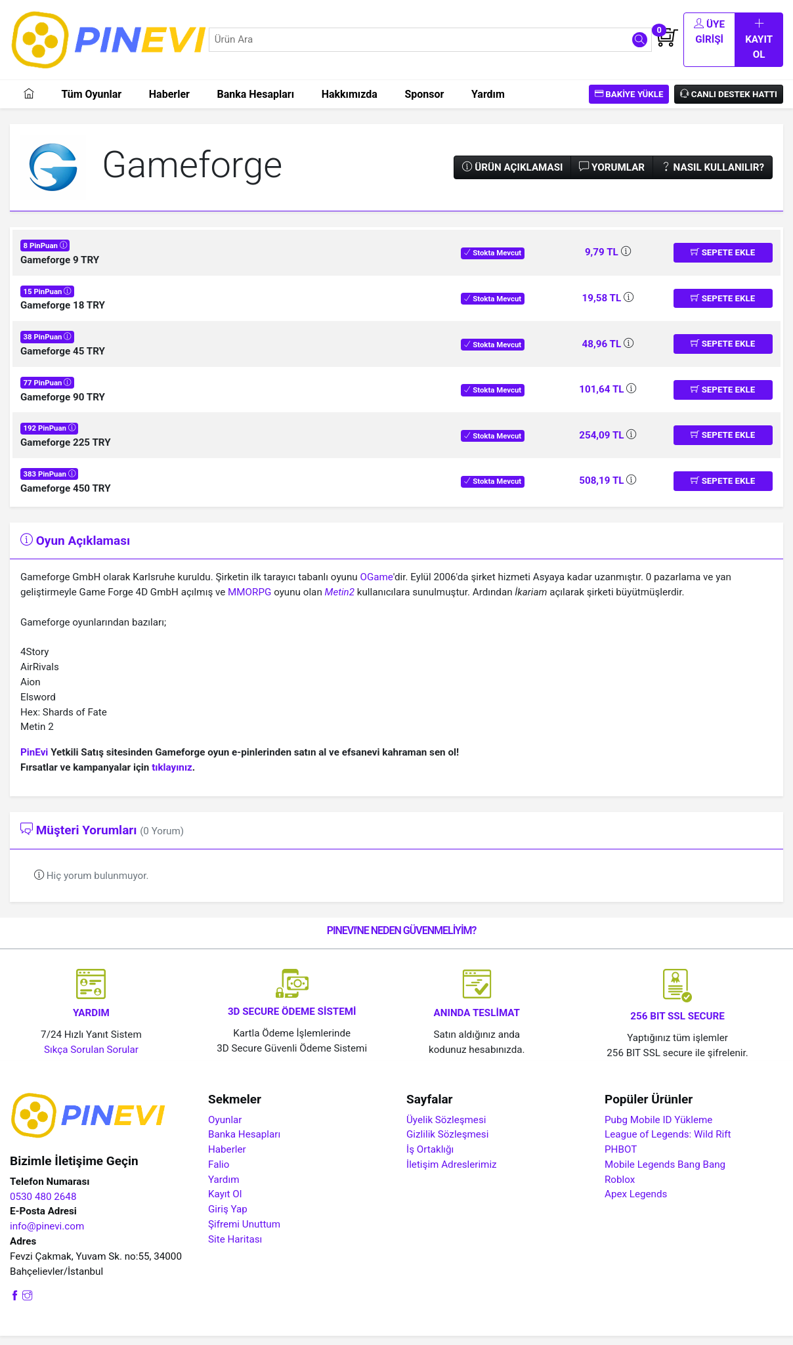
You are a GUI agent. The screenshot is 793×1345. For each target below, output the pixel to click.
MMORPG (249, 601)
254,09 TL (602, 444)
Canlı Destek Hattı (728, 103)
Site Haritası (235, 1248)
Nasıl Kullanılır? (712, 176)
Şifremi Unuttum (244, 1233)
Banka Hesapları (255, 102)
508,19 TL (602, 490)
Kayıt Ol (747, 44)
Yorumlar (612, 176)
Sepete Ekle (723, 262)
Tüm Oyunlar (91, 102)
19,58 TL (603, 307)
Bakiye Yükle (629, 103)
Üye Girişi (673, 44)
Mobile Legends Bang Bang (665, 1174)
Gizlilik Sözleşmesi (447, 1143)
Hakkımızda (349, 102)
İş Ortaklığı (430, 1158)
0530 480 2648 (43, 1205)
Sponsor (424, 102)
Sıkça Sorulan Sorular (91, 1059)
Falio (218, 1174)
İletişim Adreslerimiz (451, 1174)
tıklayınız (172, 776)
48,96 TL (603, 352)
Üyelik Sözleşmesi (446, 1128)
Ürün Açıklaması (512, 176)
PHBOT (621, 1158)
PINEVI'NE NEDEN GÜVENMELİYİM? (402, 939)
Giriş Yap (227, 1218)
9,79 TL (603, 261)
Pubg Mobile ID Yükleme (658, 1128)
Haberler (169, 102)
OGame (376, 586)
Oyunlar (225, 1128)
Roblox (620, 1188)
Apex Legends (636, 1203)
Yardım (488, 102)
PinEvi (34, 761)
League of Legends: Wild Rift (668, 1143)
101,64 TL (602, 398)
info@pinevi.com (47, 1235)
